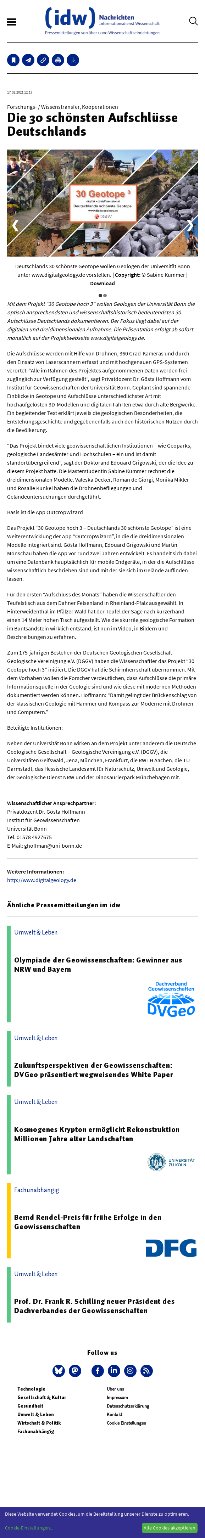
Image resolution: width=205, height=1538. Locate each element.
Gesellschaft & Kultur (41, 1397)
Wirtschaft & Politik (39, 1423)
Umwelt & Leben (35, 1414)
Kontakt (114, 1414)
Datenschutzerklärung (128, 1406)
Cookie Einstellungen (126, 1423)
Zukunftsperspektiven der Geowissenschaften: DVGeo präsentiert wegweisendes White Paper (93, 1070)
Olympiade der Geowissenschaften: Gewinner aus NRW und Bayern (98, 965)
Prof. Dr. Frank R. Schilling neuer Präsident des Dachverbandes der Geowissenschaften (94, 1306)
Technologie (31, 1389)
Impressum (117, 1397)
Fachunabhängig (35, 1431)
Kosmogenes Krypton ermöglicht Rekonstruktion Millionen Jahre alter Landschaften (97, 1134)
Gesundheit (30, 1406)
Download (102, 283)
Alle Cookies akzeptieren (169, 1528)
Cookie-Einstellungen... (29, 1528)
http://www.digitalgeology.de (41, 879)
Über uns (115, 1389)
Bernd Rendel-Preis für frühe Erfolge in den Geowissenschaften (87, 1222)
